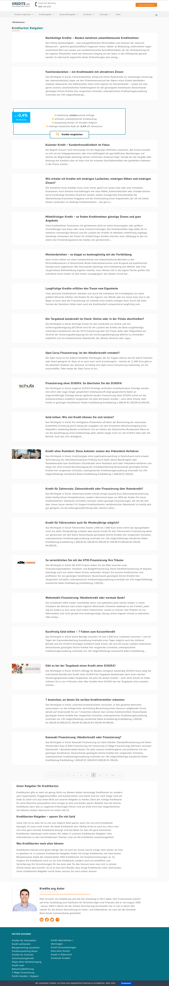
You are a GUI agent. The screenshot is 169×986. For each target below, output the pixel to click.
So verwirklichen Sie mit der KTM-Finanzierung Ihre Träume (84, 560)
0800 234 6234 (44, 6)
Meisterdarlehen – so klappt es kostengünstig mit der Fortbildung (89, 254)
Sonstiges (105, 14)
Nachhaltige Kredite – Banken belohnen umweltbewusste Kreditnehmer (92, 38)
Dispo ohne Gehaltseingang (26, 961)
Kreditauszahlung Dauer (25, 951)
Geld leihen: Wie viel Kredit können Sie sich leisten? (80, 417)
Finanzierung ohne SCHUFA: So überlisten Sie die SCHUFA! (84, 383)
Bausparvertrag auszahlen (26, 947)
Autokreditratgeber (68, 14)
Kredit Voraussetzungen (63, 947)
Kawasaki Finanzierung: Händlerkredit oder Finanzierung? (83, 737)
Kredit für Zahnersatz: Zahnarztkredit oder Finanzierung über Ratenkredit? (94, 488)
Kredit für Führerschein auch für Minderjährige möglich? (82, 522)
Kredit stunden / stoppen (25, 976)
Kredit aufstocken (21, 943)
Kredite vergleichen (24, 14)
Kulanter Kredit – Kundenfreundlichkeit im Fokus (78, 145)
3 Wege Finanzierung (23, 972)
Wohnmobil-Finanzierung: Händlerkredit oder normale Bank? (85, 597)
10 (113, 775)
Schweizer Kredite (60, 958)
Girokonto (88, 14)
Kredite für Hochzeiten (24, 940)
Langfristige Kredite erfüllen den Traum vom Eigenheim (82, 288)
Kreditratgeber (46, 14)
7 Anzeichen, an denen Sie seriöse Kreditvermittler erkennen (85, 699)
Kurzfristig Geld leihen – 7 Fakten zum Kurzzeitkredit (80, 631)
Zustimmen (126, 983)
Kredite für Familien (22, 954)
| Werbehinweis (18, 22)
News (118, 14)
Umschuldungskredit (23, 958)
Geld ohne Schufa (60, 950)
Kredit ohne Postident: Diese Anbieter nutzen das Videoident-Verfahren (92, 451)
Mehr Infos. (111, 983)
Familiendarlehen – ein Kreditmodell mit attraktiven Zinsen (84, 72)
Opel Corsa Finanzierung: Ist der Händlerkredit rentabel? (83, 353)
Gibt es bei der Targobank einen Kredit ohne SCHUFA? (81, 665)
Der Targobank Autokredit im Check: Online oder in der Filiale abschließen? (95, 319)
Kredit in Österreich (61, 954)
